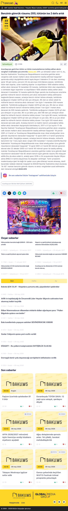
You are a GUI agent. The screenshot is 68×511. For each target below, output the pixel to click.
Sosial (11, 262)
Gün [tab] (12, 281)
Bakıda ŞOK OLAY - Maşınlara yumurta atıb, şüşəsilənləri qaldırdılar (30, 287)
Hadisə (10, 294)
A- (62, 64)
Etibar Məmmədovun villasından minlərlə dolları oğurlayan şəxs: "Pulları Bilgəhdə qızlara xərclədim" (32, 311)
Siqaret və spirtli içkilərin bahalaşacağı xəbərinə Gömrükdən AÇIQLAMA (48, 243)
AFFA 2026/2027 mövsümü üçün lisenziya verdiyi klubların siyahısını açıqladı (16, 437)
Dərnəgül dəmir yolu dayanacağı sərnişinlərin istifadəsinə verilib (28, 358)
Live (23, 503)
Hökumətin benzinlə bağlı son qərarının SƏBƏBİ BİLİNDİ (51, 255)
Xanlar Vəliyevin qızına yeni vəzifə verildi (18, 334)
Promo (10, 306)
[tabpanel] (34, 326)
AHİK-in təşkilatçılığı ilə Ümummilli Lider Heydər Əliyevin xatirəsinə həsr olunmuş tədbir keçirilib (32, 300)
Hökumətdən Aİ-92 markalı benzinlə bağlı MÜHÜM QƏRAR (15, 267)
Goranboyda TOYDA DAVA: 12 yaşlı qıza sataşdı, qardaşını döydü (50, 399)
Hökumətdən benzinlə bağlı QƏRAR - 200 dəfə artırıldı (16, 243)
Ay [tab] (56, 281)
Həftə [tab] (34, 281)
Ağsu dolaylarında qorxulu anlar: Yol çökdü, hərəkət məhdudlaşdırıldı (48, 437)
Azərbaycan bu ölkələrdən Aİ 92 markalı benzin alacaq (48, 267)
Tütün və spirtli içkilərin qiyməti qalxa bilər (15, 254)
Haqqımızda (14, 503)
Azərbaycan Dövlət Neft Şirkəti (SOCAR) (17, 184)
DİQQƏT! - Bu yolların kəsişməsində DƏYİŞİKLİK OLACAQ (26, 346)
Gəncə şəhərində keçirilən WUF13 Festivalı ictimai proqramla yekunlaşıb (48, 475)
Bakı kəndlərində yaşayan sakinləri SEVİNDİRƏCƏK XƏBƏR (27, 322)
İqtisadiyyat (7, 64)
